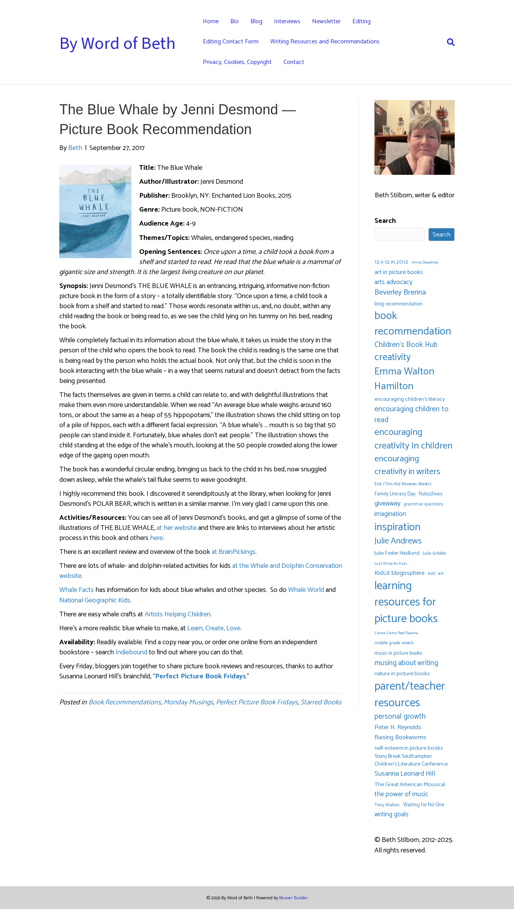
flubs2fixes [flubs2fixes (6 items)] (430, 494)
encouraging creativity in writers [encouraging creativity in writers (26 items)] (407, 465)
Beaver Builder (293, 898)
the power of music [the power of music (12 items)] (401, 794)
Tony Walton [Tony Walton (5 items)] (387, 805)
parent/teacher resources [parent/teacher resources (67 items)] (409, 694)
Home (211, 21)
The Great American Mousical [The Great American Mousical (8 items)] (409, 785)
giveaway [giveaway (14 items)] (387, 503)
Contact (293, 62)
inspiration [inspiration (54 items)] (397, 527)
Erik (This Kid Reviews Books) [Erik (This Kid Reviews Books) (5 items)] (402, 484)
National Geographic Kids (94, 600)
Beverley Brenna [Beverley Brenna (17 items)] (400, 292)
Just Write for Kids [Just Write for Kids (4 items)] (390, 564)
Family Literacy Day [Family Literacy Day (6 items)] (395, 494)
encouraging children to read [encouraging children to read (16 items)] (411, 415)
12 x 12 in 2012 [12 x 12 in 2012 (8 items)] (391, 262)
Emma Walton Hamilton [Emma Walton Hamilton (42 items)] (404, 378)
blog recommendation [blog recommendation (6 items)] (398, 304)
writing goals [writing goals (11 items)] (391, 814)
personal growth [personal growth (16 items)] (400, 716)
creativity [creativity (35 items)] (392, 357)
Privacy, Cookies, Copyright (237, 62)
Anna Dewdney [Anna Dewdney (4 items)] (425, 263)
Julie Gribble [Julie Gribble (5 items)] (434, 553)
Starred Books (321, 702)
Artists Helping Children (177, 614)
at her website (177, 528)
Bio (234, 21)
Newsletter (326, 21)
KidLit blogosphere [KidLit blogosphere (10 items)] (399, 573)
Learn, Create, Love (213, 628)
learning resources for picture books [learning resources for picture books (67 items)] (406, 603)
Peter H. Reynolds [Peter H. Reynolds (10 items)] (397, 727)
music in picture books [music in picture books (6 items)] (398, 653)
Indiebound (131, 652)
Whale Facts (76, 590)
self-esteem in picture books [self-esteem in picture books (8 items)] (408, 748)
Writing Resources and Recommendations (324, 41)
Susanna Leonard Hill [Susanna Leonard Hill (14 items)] (404, 774)
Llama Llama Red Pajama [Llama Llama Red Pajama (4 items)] (396, 633)
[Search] (448, 42)
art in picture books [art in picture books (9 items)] (398, 272)
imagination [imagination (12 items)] (390, 514)
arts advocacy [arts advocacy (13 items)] (393, 282)
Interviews (287, 21)
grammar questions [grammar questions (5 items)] (423, 504)
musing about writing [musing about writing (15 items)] (406, 663)
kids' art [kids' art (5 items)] (435, 573)
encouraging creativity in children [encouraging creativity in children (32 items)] (413, 439)
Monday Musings (188, 702)
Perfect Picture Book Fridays (257, 702)
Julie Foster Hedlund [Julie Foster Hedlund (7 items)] (396, 553)
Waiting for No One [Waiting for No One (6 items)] (423, 805)
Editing (361, 21)
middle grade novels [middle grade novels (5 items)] (394, 643)
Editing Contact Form (231, 41)
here (156, 538)
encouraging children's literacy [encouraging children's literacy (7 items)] (409, 400)
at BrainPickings (233, 552)
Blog (256, 21)
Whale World (306, 590)
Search (385, 221)
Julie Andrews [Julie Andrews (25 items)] (398, 541)
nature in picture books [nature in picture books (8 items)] (402, 674)
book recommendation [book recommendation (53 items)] (412, 324)
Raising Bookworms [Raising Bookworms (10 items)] (400, 737)
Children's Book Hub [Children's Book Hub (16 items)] (406, 345)
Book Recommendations (124, 702)
